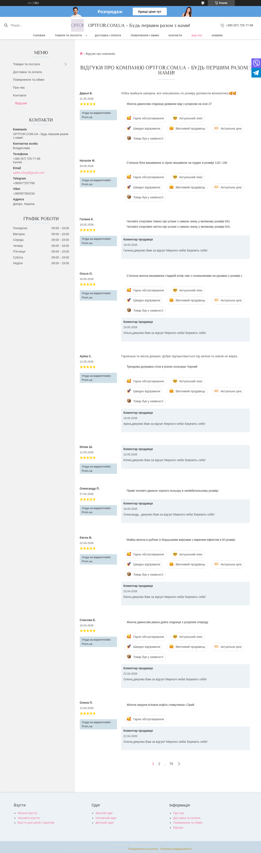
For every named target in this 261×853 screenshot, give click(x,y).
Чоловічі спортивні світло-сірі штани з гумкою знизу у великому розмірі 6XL (178, 226)
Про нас (19, 87)
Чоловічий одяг (106, 818)
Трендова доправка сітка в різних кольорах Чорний (162, 366)
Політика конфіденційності (176, 848)
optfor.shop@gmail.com (28, 172)
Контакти (175, 35)
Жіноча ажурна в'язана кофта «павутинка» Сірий (160, 704)
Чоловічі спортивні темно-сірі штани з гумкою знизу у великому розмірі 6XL (178, 221)
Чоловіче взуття (29, 818)
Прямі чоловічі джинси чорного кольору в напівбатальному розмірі (172, 490)
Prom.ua (150, 845)
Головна (39, 35)
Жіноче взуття (27, 813)
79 (171, 764)
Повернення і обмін (145, 35)
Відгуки (196, 35)
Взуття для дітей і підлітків (36, 822)
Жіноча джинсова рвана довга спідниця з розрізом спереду (167, 622)
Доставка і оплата (108, 35)
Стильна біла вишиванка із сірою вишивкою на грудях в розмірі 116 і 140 (177, 162)
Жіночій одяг (104, 813)
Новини (217, 35)
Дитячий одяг (105, 822)
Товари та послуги (68, 35)
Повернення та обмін (28, 79)
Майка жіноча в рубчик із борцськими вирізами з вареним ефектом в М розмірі (181, 539)
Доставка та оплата (27, 72)
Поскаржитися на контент (143, 848)
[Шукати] (6, 25)
